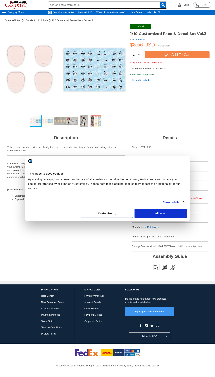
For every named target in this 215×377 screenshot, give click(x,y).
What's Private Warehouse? (111, 12)
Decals (29, 20)
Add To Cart (177, 55)
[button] (120, 30)
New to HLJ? (85, 12)
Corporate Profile (93, 321)
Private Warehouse (95, 295)
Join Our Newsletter (63, 12)
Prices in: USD (150, 336)
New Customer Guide (52, 302)
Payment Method (93, 314)
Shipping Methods (50, 308)
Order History (92, 308)
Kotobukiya (139, 39)
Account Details (93, 302)
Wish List (153, 12)
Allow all (160, 213)
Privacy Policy (48, 333)
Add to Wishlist (141, 80)
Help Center (136, 12)
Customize (107, 213)
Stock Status (47, 321)
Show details (171, 202)
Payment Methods (50, 314)
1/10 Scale (43, 20)
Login (186, 4)
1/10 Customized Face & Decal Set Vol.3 (72, 20)
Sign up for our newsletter (149, 311)
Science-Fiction (13, 20)
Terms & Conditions (51, 327)
